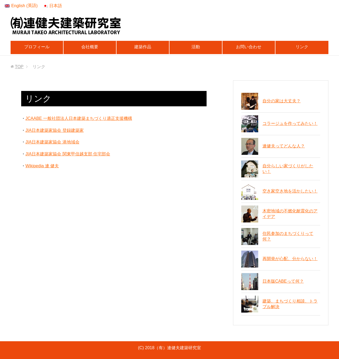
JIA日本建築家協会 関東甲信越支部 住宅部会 (67, 154)
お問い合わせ (248, 47)
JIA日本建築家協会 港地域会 (52, 142)
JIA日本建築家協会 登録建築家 (54, 130)
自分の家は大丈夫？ (281, 101)
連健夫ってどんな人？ (283, 146)
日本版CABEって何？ (283, 281)
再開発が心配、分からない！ (290, 258)
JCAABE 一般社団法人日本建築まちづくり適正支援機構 (78, 118)
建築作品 (142, 47)
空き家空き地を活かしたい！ (290, 191)
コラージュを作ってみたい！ (290, 123)
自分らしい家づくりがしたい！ (287, 169)
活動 (195, 47)
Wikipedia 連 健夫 (42, 166)
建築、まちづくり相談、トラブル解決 (290, 304)
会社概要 (89, 47)
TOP (19, 66)
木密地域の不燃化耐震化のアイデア (290, 214)
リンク (302, 47)
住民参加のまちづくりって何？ (287, 236)
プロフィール (37, 47)
